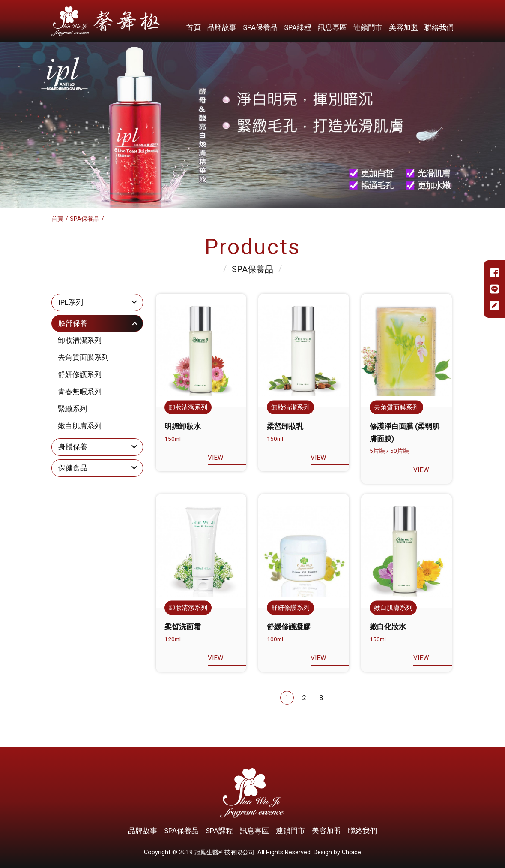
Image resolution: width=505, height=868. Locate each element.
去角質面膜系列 (83, 357)
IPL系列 (70, 302)
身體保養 (72, 447)
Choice (351, 852)
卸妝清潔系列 (80, 340)
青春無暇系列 (80, 391)
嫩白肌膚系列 (80, 426)
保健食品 (72, 468)
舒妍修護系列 (80, 374)
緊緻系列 (72, 408)
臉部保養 (72, 323)
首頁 (57, 218)
